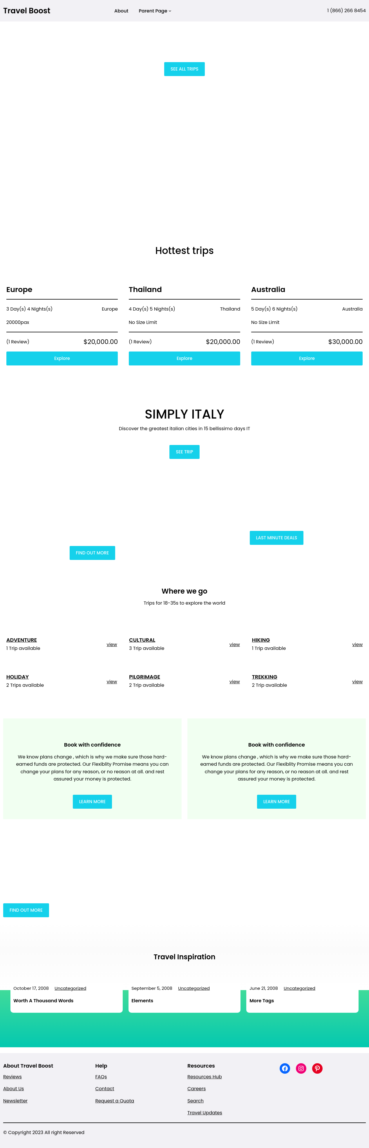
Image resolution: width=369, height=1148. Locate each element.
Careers (196, 1088)
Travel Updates (204, 1112)
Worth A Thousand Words (43, 1000)
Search (195, 1100)
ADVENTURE (21, 640)
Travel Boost (26, 11)
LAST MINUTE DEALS (276, 538)
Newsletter (15, 1100)
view (112, 644)
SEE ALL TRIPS (184, 69)
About (121, 11)
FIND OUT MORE (92, 553)
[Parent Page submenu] (170, 10)
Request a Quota (114, 1100)
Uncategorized (70, 988)
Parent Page (153, 11)
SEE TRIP (184, 452)
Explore (62, 358)
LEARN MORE (92, 802)
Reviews (12, 1076)
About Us (13, 1088)
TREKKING (264, 676)
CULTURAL (142, 640)
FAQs (101, 1076)
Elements (142, 1000)
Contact (104, 1088)
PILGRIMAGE (144, 676)
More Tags (261, 1000)
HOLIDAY (17, 676)
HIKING (261, 640)
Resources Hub (204, 1076)
